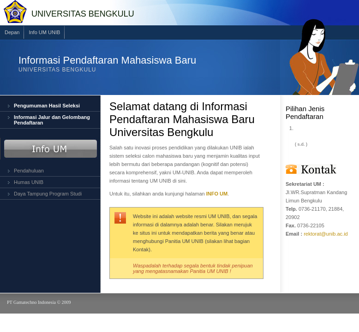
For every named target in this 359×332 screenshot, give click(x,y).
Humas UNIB (28, 182)
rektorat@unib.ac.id (326, 234)
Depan (12, 32)
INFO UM (216, 193)
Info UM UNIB (44, 32)
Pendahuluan (29, 170)
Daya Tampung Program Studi (48, 193)
